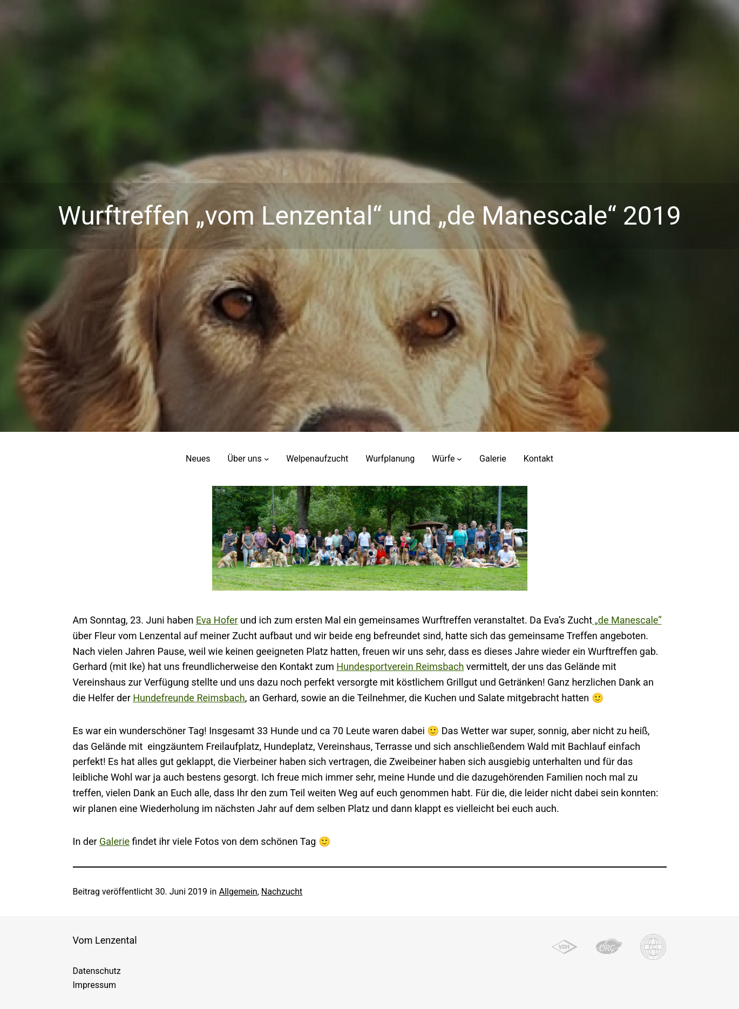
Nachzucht (281, 891)
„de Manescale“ (627, 620)
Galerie (114, 841)
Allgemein (238, 891)
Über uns (245, 458)
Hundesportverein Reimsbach (400, 666)
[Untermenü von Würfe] (459, 459)
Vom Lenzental (105, 940)
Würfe (443, 458)
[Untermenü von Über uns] (266, 459)
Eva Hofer (217, 620)
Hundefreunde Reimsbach (189, 697)
